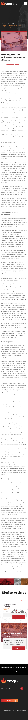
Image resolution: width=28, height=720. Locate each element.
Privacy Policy (14, 711)
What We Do (22, 667)
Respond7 (4, 671)
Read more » (18, 617)
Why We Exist (14, 667)
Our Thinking (13, 671)
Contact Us (21, 671)
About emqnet (5, 667)
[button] (25, 4)
